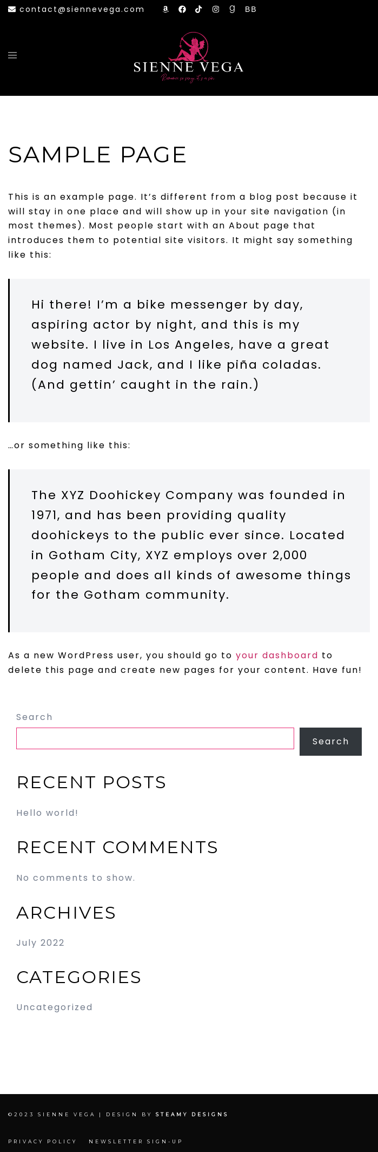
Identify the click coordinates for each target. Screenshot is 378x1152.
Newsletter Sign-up (136, 1141)
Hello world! (47, 813)
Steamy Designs (194, 1114)
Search (34, 717)
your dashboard (277, 655)
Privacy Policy (42, 1141)
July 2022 (40, 943)
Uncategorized (54, 1007)
